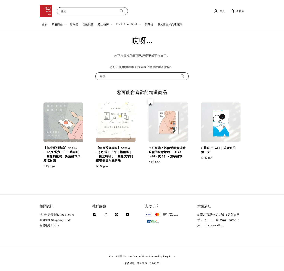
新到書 (74, 24)
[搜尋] (122, 11)
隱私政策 (142, 263)
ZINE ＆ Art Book (127, 24)
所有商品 (57, 24)
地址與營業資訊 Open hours (57, 214)
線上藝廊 (103, 24)
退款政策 (154, 263)
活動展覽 (88, 24)
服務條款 (130, 263)
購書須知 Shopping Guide (55, 220)
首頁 (44, 24)
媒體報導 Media (49, 225)
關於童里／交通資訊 (170, 24)
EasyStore (169, 256)
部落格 (149, 24)
